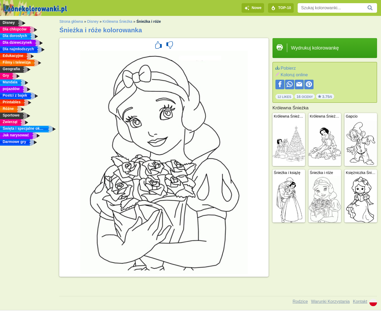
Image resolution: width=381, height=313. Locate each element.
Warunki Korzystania (330, 301)
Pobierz (288, 68)
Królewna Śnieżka (117, 21)
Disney (92, 21)
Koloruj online (294, 74)
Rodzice (300, 301)
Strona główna (71, 21)
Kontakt (360, 301)
